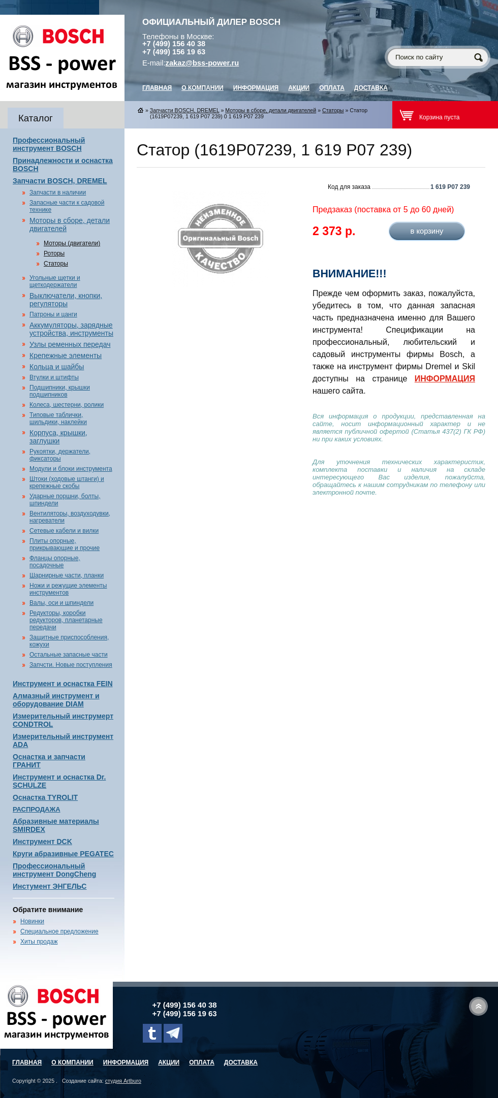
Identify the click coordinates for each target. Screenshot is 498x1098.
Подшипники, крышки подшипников (59, 391)
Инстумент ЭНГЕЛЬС (49, 886)
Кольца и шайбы (56, 367)
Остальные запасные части (68, 654)
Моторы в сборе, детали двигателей (270, 110)
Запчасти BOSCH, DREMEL (60, 181)
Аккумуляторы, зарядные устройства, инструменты (71, 329)
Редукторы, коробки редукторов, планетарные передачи (66, 620)
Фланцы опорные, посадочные (54, 562)
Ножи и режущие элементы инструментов (68, 589)
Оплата (332, 87)
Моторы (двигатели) (72, 243)
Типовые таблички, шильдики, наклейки (58, 418)
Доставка (371, 87)
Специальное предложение (59, 931)
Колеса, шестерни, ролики (66, 404)
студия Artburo (123, 1081)
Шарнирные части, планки (66, 575)
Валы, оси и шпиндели (61, 602)
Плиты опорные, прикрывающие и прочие (64, 544)
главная (157, 87)
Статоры (56, 263)
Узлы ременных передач (69, 344)
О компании (202, 87)
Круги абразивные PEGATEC (63, 854)
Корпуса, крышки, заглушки (58, 437)
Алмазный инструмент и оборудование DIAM (56, 700)
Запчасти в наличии (57, 192)
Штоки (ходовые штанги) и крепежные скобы (66, 482)
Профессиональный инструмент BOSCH (49, 144)
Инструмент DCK (42, 841)
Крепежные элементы (65, 355)
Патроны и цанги (53, 314)
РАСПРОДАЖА (36, 809)
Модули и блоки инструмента (70, 468)
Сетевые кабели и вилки (64, 530)
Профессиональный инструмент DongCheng (54, 870)
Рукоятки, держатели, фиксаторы (59, 455)
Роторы (54, 253)
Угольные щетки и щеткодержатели (54, 281)
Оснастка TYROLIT (45, 797)
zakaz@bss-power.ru (202, 63)
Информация (255, 87)
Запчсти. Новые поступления (70, 664)
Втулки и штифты (54, 377)
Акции (298, 87)
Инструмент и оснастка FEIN (63, 684)
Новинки (32, 921)
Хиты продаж (38, 941)
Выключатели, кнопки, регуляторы (65, 300)
